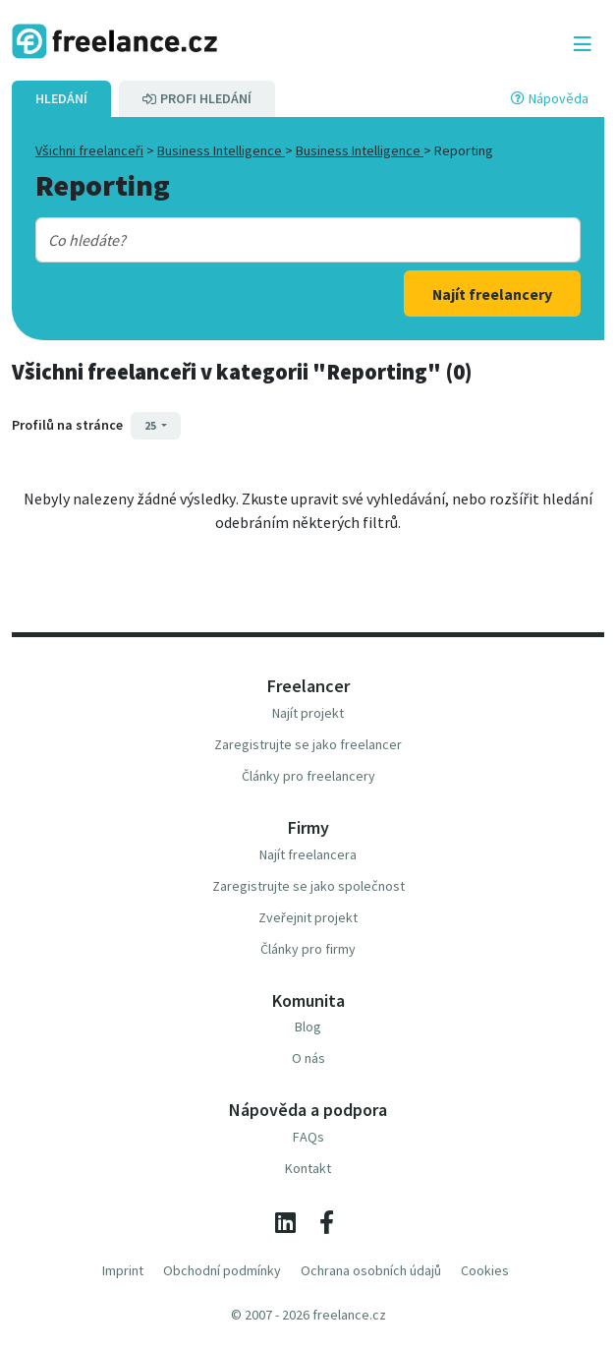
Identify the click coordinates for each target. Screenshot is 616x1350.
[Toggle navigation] (582, 44)
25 (151, 425)
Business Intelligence (221, 150)
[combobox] (285, 240)
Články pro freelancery (308, 776)
